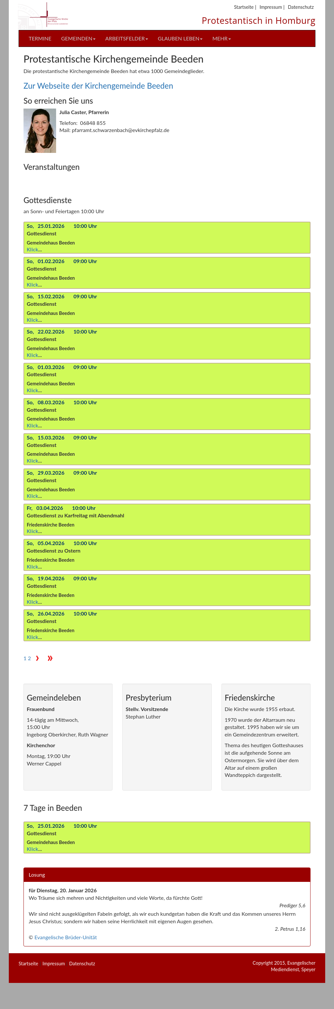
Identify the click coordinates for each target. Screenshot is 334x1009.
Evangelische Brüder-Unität (65, 937)
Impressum (271, 7)
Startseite (243, 7)
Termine (40, 38)
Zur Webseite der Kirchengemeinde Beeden (98, 85)
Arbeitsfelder (126, 38)
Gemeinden (78, 38)
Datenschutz (301, 7)
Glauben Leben (180, 38)
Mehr (221, 38)
